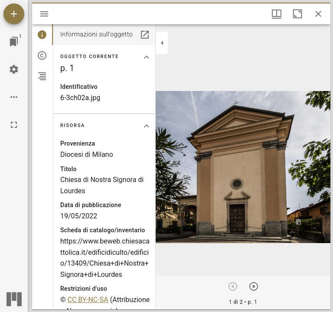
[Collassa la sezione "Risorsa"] (146, 126)
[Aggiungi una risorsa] (13, 13)
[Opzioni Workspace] (13, 97)
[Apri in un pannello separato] (144, 34)
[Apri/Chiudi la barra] (44, 13)
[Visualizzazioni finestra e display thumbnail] (276, 13)
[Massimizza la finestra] (297, 13)
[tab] (42, 34)
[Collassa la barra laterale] (162, 43)
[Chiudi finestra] (318, 13)
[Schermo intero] (13, 124)
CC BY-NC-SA (88, 300)
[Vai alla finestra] (13, 41)
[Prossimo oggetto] (253, 286)
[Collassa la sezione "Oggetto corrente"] (146, 57)
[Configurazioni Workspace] (13, 69)
